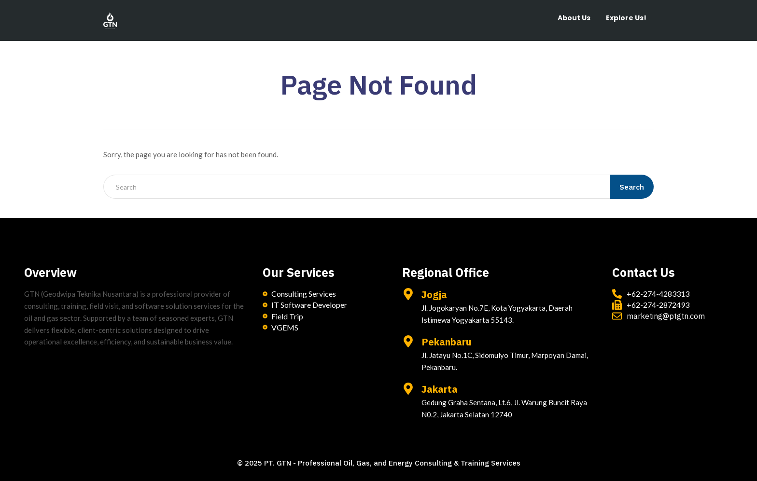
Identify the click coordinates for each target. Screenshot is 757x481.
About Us (574, 18)
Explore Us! (626, 18)
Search (631, 187)
